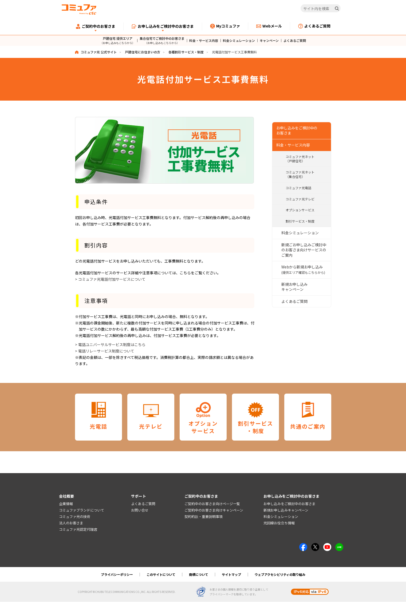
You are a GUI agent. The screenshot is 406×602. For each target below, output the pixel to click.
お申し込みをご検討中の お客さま (296, 130)
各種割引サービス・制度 (186, 52)
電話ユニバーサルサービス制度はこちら (111, 344)
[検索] (337, 9)
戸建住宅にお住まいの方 (142, 52)
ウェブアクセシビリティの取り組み (280, 574)
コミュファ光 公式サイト (99, 52)
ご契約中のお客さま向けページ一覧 (212, 503)
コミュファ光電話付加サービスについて (111, 279)
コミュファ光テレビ (300, 198)
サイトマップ (231, 574)
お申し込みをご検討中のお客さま (289, 503)
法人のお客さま (71, 522)
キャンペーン (269, 40)
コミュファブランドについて (81, 510)
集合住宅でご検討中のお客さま (162, 40)
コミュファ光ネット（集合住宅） (300, 174)
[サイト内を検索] (320, 9)
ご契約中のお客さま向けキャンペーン (213, 510)
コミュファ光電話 (298, 187)
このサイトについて (161, 574)
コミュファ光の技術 (74, 516)
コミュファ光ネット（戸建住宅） (300, 158)
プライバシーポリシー (117, 574)
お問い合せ (139, 510)
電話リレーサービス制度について (106, 351)
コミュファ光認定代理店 (78, 529)
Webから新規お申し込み (303, 269)
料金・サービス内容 (203, 40)
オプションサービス (300, 209)
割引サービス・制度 (300, 221)
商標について (198, 574)
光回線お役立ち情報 (279, 522)
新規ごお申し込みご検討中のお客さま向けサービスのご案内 (303, 249)
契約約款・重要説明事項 (203, 516)
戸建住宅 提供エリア (117, 40)
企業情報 (66, 503)
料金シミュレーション (239, 40)
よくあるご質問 (294, 40)
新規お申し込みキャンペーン (294, 286)
